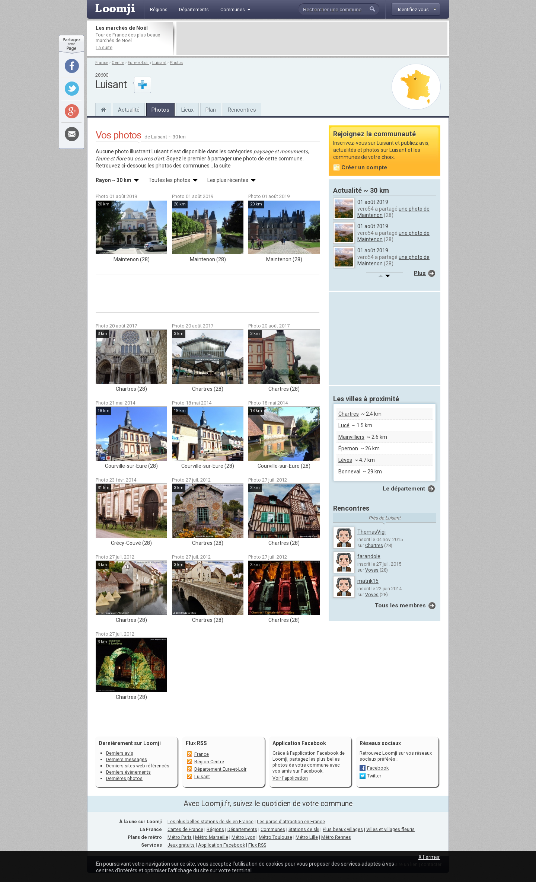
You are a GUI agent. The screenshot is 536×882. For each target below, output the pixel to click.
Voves (372, 570)
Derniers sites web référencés (137, 765)
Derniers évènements (128, 772)
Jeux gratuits (181, 845)
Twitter (374, 776)
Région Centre (209, 761)
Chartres (348, 414)
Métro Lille (307, 837)
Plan (210, 109)
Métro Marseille (211, 837)
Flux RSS (196, 743)
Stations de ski (303, 829)
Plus (420, 273)
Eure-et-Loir (138, 62)
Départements (242, 829)
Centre (118, 62)
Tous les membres (400, 605)
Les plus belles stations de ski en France (210, 821)
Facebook (378, 768)
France (101, 62)
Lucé (344, 425)
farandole (368, 556)
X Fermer (429, 857)
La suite (104, 47)
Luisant (159, 62)
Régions (215, 829)
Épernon (348, 448)
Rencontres (242, 109)
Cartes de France (185, 829)
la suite (222, 166)
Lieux (187, 109)
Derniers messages (126, 759)
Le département (404, 488)
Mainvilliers (351, 437)
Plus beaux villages (343, 829)
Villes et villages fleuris (390, 829)
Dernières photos (124, 778)
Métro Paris (180, 837)
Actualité (129, 109)
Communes (273, 829)
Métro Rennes (336, 837)
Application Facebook (221, 845)
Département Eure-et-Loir (220, 769)
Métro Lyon (243, 837)
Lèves (345, 460)
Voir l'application (290, 778)
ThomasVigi (371, 532)
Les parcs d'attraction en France (291, 821)
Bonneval (349, 471)
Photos (176, 62)
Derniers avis (119, 753)
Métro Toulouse (275, 837)
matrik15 (368, 581)
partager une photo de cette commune (257, 159)
